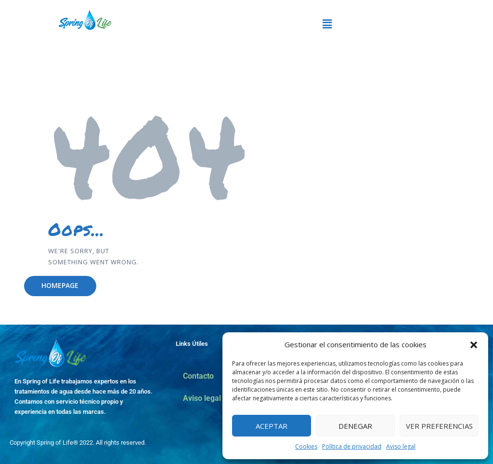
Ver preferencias (439, 426)
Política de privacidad (351, 446)
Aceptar (271, 426)
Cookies (306, 446)
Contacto (198, 376)
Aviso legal (400, 446)
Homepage (59, 285)
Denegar (355, 426)
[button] (474, 345)
